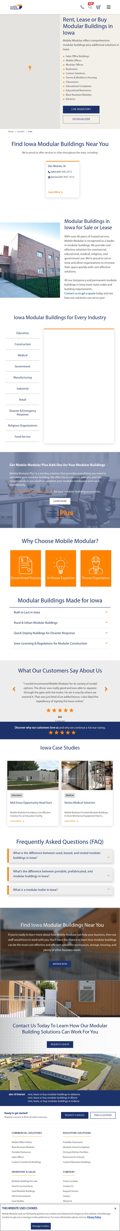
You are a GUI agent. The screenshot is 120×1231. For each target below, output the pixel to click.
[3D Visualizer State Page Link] (91, 120)
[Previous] (14, 688)
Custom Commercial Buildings (26, 1162)
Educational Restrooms (78, 90)
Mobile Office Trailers (22, 1142)
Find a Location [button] (103, 1115)
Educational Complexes (78, 86)
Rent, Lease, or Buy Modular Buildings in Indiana (53, 1101)
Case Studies (18, 1201)
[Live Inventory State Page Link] (91, 109)
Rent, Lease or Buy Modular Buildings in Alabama (54, 1094)
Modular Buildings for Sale (24, 1181)
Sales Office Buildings (77, 56)
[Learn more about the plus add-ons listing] (60, 501)
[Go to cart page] (98, 7)
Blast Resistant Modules (79, 95)
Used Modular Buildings (23, 1191)
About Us (67, 1201)
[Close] (115, 1208)
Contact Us (68, 1186)
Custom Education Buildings (76, 1162)
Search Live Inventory (22, 1186)
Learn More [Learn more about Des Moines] (54, 192)
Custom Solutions (75, 73)
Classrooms (72, 82)
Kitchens (70, 99)
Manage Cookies (40, 1226)
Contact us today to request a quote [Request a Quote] (31, 491)
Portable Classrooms (73, 1142)
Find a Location (70, 1181)
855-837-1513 (66, 177)
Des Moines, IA (57, 166)
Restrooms (72, 69)
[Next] (106, 688)
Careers (66, 1196)
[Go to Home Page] (16, 7)
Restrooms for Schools (73, 1157)
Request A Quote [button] (60, 1044)
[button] (30, 68)
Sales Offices (18, 1157)
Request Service (70, 1191)
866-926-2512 (64, 172)
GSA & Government (21, 1196)
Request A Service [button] (74, 1115)
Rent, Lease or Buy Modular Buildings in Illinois (52, 1098)
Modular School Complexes (76, 1147)
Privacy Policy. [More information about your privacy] (94, 1217)
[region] (60, 1217)
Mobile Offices (73, 60)
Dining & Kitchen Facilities (75, 1152)
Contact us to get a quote (79, 293)
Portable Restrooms (21, 1152)
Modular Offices (74, 65)
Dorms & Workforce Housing (81, 78)
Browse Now (60, 964)
